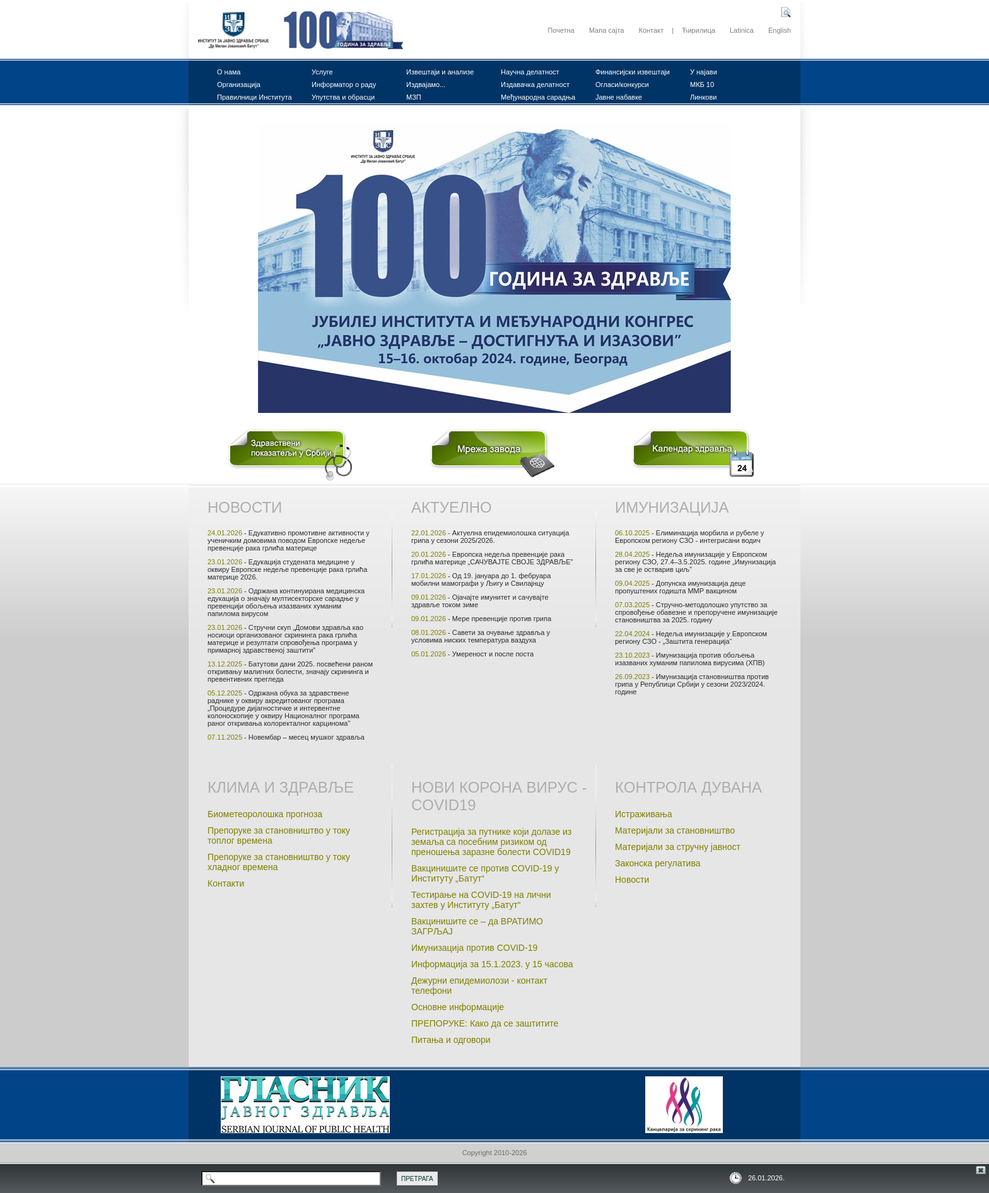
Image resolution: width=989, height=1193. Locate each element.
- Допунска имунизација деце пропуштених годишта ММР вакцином (680, 587)
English (779, 30)
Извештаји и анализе (440, 72)
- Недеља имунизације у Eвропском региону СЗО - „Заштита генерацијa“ (691, 637)
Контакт (651, 30)
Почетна (561, 30)
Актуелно (451, 507)
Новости (245, 507)
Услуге (322, 72)
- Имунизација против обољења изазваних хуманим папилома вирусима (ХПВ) (689, 658)
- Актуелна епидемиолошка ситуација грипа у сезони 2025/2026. (490, 536)
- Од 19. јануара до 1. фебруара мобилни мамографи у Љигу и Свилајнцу (481, 579)
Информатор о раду (344, 84)
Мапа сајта (606, 30)
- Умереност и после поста (472, 654)
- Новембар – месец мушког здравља (286, 737)
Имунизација (672, 507)
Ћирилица (698, 30)
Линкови (703, 97)
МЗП (413, 97)
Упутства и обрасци (343, 97)
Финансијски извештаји (632, 72)
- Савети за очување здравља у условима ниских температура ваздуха (480, 636)
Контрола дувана (688, 787)
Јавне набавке (618, 97)
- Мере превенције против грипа (481, 618)
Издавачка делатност (535, 84)
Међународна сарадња (538, 97)
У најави (703, 72)
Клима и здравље (281, 787)
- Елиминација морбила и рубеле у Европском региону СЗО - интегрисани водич (689, 536)
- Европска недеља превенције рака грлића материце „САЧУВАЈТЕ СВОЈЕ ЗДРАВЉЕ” (492, 558)
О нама (229, 72)
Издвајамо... (425, 84)
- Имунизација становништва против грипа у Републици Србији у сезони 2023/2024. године (692, 684)
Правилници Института (254, 97)
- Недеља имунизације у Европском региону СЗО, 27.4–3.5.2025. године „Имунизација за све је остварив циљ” (695, 561)
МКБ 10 (702, 84)
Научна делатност (530, 72)
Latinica (742, 30)
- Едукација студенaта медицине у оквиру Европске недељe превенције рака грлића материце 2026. (287, 569)
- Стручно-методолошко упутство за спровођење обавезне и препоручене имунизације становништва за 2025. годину (696, 612)
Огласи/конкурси (622, 84)
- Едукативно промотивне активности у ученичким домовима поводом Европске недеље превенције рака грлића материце (289, 540)
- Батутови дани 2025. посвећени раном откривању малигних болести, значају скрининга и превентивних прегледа (290, 671)
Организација (238, 84)
